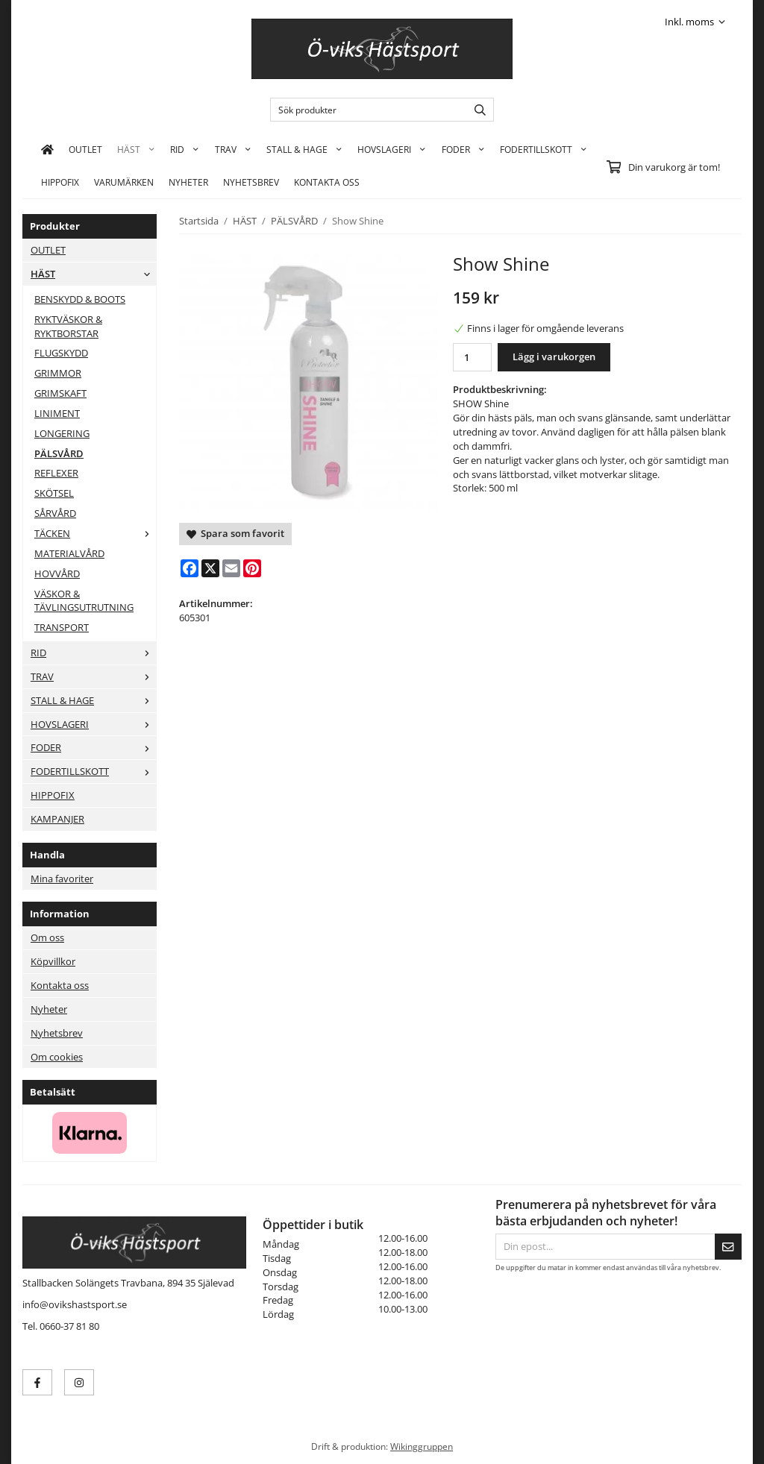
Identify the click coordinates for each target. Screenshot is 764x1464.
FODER (463, 149)
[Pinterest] (252, 568)
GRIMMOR (57, 373)
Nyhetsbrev (251, 182)
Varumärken (124, 182)
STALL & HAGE (304, 149)
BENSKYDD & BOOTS (79, 299)
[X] (210, 568)
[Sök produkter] (365, 109)
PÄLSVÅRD (59, 453)
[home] (47, 149)
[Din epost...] (605, 1247)
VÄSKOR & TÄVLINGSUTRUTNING (84, 601)
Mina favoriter (62, 878)
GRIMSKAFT (60, 393)
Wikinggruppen (421, 1446)
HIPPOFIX (60, 182)
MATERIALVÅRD (69, 553)
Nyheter (188, 182)
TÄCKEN (95, 533)
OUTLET (85, 149)
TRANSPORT (61, 627)
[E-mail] (231, 568)
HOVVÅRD (57, 573)
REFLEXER (56, 473)
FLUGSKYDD (61, 352)
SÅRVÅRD (55, 513)
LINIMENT (57, 413)
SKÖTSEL (54, 493)
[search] (476, 109)
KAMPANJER (57, 819)
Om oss (47, 937)
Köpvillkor (53, 961)
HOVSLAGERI (391, 149)
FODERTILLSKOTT (543, 149)
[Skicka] (728, 1247)
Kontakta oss (60, 985)
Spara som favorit (235, 533)
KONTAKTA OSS (327, 182)
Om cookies (57, 1057)
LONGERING (62, 433)
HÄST (136, 149)
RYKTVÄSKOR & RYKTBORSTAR (68, 326)
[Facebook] (189, 568)
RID (184, 149)
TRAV (233, 149)
